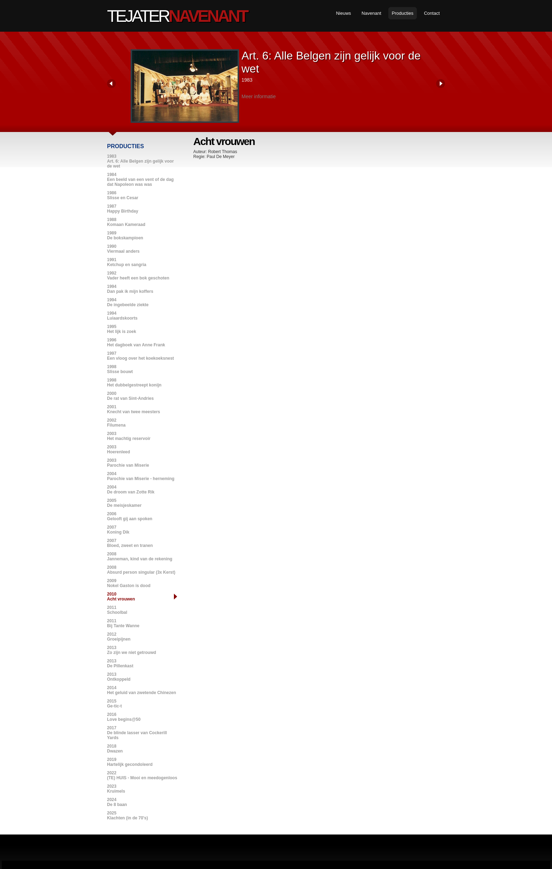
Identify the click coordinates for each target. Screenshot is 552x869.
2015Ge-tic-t (114, 704)
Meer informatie (259, 96)
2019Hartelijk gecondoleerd (129, 762)
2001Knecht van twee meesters (133, 409)
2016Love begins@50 (123, 717)
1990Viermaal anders (123, 249)
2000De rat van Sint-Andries (130, 396)
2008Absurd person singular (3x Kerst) (141, 570)
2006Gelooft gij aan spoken (129, 516)
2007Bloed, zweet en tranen (130, 543)
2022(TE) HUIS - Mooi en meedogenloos (142, 775)
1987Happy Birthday (122, 209)
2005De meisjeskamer (124, 503)
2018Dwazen (115, 749)
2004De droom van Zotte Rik (131, 490)
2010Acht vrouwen (121, 597)
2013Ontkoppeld (119, 677)
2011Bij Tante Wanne (123, 623)
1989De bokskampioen (125, 235)
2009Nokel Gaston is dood (128, 583)
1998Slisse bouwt (120, 369)
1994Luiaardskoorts (122, 316)
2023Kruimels (116, 789)
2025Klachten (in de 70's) (127, 815)
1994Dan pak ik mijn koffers (130, 289)
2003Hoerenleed (118, 449)
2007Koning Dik (118, 530)
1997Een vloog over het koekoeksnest (140, 356)
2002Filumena (116, 423)
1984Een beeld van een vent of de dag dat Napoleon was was (140, 179)
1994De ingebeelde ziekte (128, 302)
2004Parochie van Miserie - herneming (140, 476)
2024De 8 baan (117, 802)
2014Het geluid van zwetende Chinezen (141, 690)
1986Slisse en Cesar (122, 195)
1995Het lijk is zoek (121, 329)
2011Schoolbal (117, 610)
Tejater (177, 16)
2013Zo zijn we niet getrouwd (131, 650)
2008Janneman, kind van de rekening (139, 556)
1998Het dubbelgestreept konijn (134, 383)
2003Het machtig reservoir (128, 436)
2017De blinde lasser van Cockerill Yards (137, 732)
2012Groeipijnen (119, 637)
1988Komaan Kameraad (126, 222)
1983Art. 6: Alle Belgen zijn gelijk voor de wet (140, 161)
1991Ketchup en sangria (126, 262)
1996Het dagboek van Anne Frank (136, 342)
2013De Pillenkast (120, 663)
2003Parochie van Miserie (128, 463)
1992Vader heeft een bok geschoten (138, 276)
